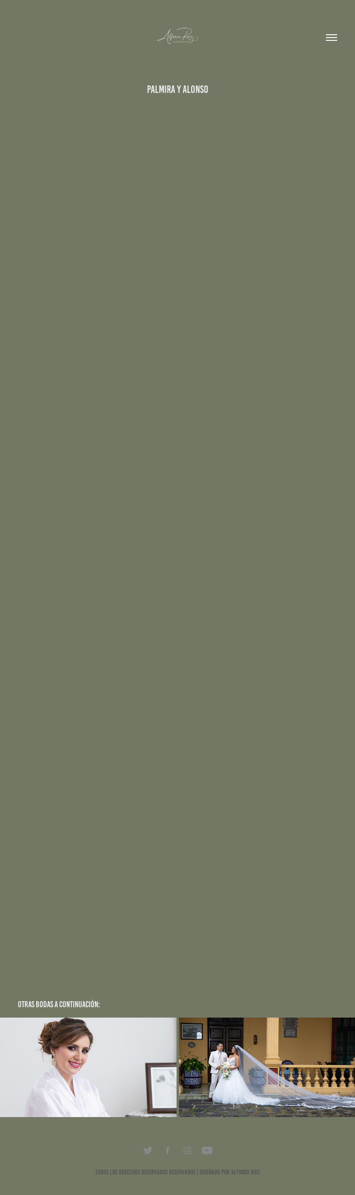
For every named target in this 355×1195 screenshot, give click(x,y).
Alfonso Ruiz (245, 1172)
